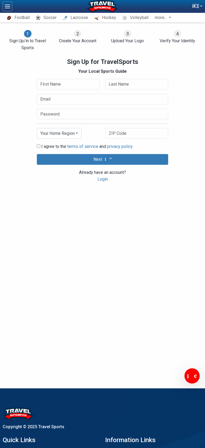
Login (102, 179)
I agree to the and (85, 146)
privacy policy (120, 146)
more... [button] (161, 17)
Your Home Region (57, 133)
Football (18, 17)
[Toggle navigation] (7, 6)
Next (102, 159)
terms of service (82, 146)
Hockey (105, 17)
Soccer (46, 17)
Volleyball (135, 17)
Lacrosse (75, 17)
